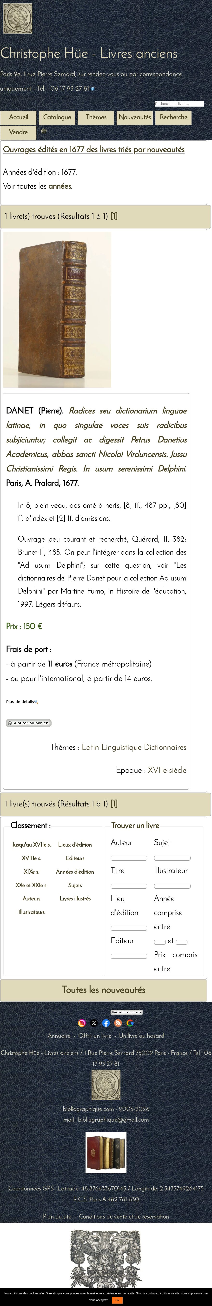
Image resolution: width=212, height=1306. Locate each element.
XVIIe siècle (167, 771)
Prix (160, 955)
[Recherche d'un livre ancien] (179, 104)
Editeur (122, 941)
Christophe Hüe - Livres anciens (89, 54)
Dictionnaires (165, 748)
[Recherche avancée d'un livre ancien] (127, 1012)
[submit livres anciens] (209, 104)
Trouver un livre (135, 826)
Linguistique (121, 748)
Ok (117, 1300)
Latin (90, 748)
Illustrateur (171, 871)
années (59, 186)
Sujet (162, 843)
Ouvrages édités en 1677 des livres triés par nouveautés (94, 150)
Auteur (121, 843)
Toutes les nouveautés (103, 990)
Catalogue (57, 117)
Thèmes (63, 748)
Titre (118, 871)
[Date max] (181, 942)
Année (164, 899)
